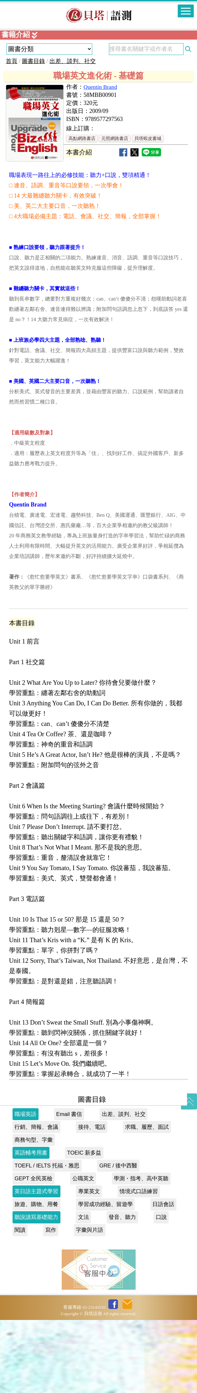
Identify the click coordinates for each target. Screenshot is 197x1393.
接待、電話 (91, 1200)
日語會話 (163, 1277)
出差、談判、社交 (72, 134)
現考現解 (33, 38)
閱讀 (19, 1303)
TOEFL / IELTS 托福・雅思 (46, 1239)
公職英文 (83, 1252)
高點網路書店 (81, 211)
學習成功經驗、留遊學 (105, 1277)
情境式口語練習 (139, 1264)
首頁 (11, 134)
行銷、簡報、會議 (36, 1200)
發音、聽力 (122, 1290)
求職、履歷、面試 (147, 1200)
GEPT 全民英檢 (33, 1252)
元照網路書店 (114, 211)
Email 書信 (69, 1187)
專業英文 (89, 1264)
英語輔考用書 (30, 1226)
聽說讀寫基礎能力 (36, 1290)
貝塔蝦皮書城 (147, 211)
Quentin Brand (100, 160)
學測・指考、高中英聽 (141, 1252)
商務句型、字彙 (33, 1213)
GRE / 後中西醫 (118, 1239)
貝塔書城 (33, 72)
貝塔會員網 (37, 89)
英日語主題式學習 (36, 1264)
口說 (161, 1290)
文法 (83, 1290)
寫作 (50, 1303)
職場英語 (25, 1187)
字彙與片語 (89, 1303)
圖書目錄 (33, 134)
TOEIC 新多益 (84, 1226)
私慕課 (29, 55)
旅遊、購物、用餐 (36, 1277)
